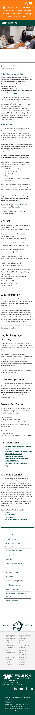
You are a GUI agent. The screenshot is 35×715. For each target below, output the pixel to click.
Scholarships (23, 650)
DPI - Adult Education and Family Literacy (18, 451)
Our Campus (9, 568)
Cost (7, 650)
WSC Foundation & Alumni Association (14, 544)
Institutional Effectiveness (14, 563)
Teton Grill (22, 652)
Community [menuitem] (11, 68)
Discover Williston (12, 589)
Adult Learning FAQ (14, 585)
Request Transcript (25, 636)
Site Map (7, 697)
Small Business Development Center (16, 594)
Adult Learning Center (14, 581)
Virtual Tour (22, 648)
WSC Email (22, 659)
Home (4, 66)
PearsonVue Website (7, 433)
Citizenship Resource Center (14, 456)
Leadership (9, 559)
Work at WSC (23, 657)
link (19, 207)
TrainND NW (23, 655)
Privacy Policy (17, 697)
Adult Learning (10, 638)
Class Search (23, 643)
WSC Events (23, 662)
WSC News (22, 664)
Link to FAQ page (6, 124)
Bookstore (9, 643)
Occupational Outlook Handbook (16, 519)
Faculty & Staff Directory (13, 550)
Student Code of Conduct (13, 454)
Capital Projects (10, 539)
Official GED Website (12, 461)
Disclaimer (27, 697)
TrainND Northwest (11, 600)
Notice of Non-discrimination (21, 700)
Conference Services (12, 572)
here (15, 93)
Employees (9, 655)
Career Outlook (10, 517)
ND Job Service (10, 515)
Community (9, 576)
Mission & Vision (10, 535)
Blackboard (9, 640)
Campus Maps (10, 645)
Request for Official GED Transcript (16, 458)
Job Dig (7, 512)
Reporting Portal (11, 636)
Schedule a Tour (24, 645)
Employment (9, 555)
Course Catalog (10, 648)
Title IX (7, 700)
